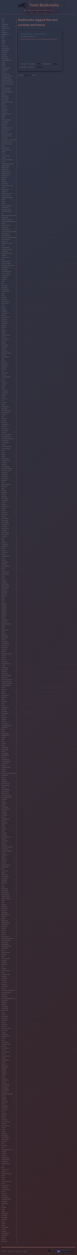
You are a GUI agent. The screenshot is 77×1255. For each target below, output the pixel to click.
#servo (4, 1038)
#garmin (4, 594)
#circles (4, 403)
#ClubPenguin (6, 78)
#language (5, 713)
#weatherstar (6, 1189)
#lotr (3, 745)
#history (4, 650)
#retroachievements (8, 990)
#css (3, 450)
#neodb (4, 829)
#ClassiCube (6, 74)
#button (4, 369)
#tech (3, 1104)
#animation (5, 289)
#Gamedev (5, 122)
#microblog (5, 789)
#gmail (4, 612)
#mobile (4, 803)
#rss (3, 1012)
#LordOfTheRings (7, 160)
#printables (5, 944)
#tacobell (5, 1102)
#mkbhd (4, 799)
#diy (3, 488)
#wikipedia (5, 1213)
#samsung (5, 1016)
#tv (3, 1147)
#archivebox (6, 301)
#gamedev (5, 588)
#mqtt (3, 817)
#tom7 (4, 1128)
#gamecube (5, 586)
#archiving (5, 303)
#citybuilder (5, 407)
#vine (3, 1177)
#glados (4, 608)
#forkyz (4, 564)
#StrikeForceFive (7, 243)
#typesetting (6, 1159)
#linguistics (5, 723)
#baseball (5, 323)
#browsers (5, 365)
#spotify (4, 1072)
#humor (4, 659)
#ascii (3, 307)
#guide (4, 634)
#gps (3, 626)
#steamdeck (6, 1084)
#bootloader (5, 357)
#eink (3, 510)
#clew (4, 414)
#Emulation (5, 98)
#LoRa (4, 158)
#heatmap (5, 648)
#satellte (4, 1020)
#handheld (5, 642)
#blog (3, 343)
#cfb (3, 387)
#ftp (3, 576)
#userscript (5, 1169)
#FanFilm (5, 106)
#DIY (3, 86)
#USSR (4, 255)
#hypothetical (6, 663)
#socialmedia (6, 1056)
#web (3, 1191)
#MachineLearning (8, 164)
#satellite (5, 1018)
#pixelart (4, 906)
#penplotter (5, 892)
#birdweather (6, 335)
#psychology (6, 952)
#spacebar (5, 1066)
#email (4, 516)
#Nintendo (5, 183)
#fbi (3, 540)
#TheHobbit (5, 247)
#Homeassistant (7, 134)
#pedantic (5, 889)
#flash (4, 554)
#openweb (5, 867)
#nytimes (4, 855)
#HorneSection (6, 136)
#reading (4, 978)
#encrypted (5, 524)
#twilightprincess (7, 1149)
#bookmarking (6, 353)
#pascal (4, 883)
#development (6, 484)
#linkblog (5, 727)
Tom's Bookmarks (38, 5)
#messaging (6, 785)
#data (3, 456)
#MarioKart (5, 168)
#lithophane (5, 735)
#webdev (4, 1195)
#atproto (4, 311)
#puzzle (4, 954)
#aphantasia (6, 291)
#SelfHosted (6, 229)
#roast (4, 1004)
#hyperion (5, 661)
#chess (4, 395)
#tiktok (4, 1124)
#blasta (4, 341)
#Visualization (6, 263)
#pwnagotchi (6, 958)
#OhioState (5, 189)
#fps (3, 570)
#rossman (5, 1010)
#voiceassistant (7, 1181)
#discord (4, 486)
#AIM (3, 42)
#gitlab (4, 606)
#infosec (4, 671)
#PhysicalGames (7, 205)
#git (3, 602)
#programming (6, 946)
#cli (3, 416)
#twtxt (4, 1155)
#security (5, 1030)
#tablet (4, 1100)
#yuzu (3, 1237)
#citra (3, 405)
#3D (3, 22)
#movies (23, 67)
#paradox (5, 879)
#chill (3, 397)
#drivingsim (5, 498)
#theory (4, 1118)
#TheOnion (5, 251)
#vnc (3, 1179)
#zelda (4, 1239)
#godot (4, 616)
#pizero (4, 910)
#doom (4, 494)
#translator (5, 1139)
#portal (4, 932)
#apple (4, 297)
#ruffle (4, 1014)
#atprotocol (5, 313)
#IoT (3, 146)
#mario (4, 757)
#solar (4, 1058)
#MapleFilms (6, 166)
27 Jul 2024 (24, 36)
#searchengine (6, 1028)
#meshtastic (6, 783)
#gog (3, 618)
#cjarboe (4, 409)
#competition (6, 436)
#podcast (5, 920)
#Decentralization (7, 92)
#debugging (5, 466)
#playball (5, 912)
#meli (3, 777)
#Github (4, 126)
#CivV (3, 72)
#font (3, 558)
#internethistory (7, 681)
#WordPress (5, 267)
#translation (5, 1137)
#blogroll (4, 347)
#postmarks (5, 936)
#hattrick (4, 646)
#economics (5, 506)
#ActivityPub (6, 48)
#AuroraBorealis (7, 60)
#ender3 (4, 526)
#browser (5, 363)
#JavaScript (5, 148)
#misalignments (7, 797)
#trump (4, 1141)
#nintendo (5, 841)
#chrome (4, 399)
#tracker (4, 1133)
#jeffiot (4, 697)
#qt (3, 966)
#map (3, 751)
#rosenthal (5, 1008)
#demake (5, 476)
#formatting (5, 566)
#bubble (4, 367)
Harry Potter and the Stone (33, 34)
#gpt (3, 628)
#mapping (5, 753)
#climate (4, 422)
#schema (5, 1024)
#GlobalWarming (7, 128)
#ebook (4, 504)
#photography (6, 898)
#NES (3, 179)
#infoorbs (5, 669)
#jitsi (3, 699)
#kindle (4, 709)
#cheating (5, 393)
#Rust (3, 223)
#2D (3, 20)
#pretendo (5, 942)
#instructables (6, 675)
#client (4, 420)
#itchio (4, 693)
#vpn (3, 1183)
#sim (3, 1040)
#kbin (3, 705)
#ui (3, 1165)
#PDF (3, 199)
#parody (4, 881)
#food (3, 560)
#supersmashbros (7, 1094)
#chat (3, 389)
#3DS (3, 30)
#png (3, 918)
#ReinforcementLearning (10, 215)
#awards (4, 319)
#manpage (5, 749)
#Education (5, 96)
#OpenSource (6, 195)
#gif (3, 598)
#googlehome (6, 624)
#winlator (5, 1217)
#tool (3, 1130)
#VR (3, 259)
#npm (3, 853)
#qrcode (4, 964)
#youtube (5, 1235)
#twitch (4, 1151)
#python (4, 962)
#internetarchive (7, 679)
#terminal (5, 1108)
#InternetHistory (7, 144)
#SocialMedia (6, 235)
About (32, 13)
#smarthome (6, 1052)
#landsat (4, 711)
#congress (5, 440)
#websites (5, 1203)
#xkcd (4, 1229)
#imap (4, 665)
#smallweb (5, 1048)
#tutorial (4, 1145)
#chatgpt (5, 391)
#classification (6, 410)
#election (5, 512)
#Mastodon (5, 169)
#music (4, 821)
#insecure (5, 673)
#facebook (5, 534)
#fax (3, 538)
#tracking (5, 1135)
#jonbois (4, 701)
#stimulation (6, 1086)
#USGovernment (7, 253)
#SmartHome (6, 233)
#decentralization (7, 468)
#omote (4, 861)
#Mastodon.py (6, 171)
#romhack (5, 1006)
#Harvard (5, 132)
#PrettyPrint (5, 207)
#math (4, 765)
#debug (4, 464)
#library (4, 721)
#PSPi (3, 203)
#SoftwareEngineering (9, 237)
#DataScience (6, 90)
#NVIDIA (4, 181)
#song (4, 1062)
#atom (4, 309)
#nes (3, 831)
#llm (3, 739)
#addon (4, 279)
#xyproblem (5, 1233)
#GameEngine (6, 120)
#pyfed (4, 960)
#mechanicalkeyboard (9, 773)
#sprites (4, 1074)
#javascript (5, 695)
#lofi (3, 741)
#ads (3, 281)
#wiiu (3, 1209)
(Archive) (36, 36)
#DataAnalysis (6, 88)
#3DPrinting (5, 28)
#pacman (5, 875)
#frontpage (5, 574)
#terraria (4, 1110)
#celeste (4, 383)
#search (4, 1026)
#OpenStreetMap (7, 197)
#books (4, 355)
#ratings (4, 976)
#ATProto (5, 46)
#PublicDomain (6, 211)
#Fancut (4, 108)
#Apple (4, 54)
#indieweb (5, 667)
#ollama (4, 859)
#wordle (4, 1219)
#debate (4, 462)
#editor (4, 508)
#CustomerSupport (8, 84)
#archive (4, 299)
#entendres (5, 528)
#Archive (4, 56)
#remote (4, 984)
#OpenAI (4, 191)
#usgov (4, 1171)
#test (3, 1112)
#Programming (6, 209)
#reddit (4, 980)
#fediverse (5, 544)
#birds (4, 333)
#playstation (6, 914)
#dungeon (5, 500)
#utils (3, 1175)
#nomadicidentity (7, 847)
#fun (3, 578)
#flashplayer (6, 556)
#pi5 (3, 902)
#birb (3, 329)
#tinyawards (5, 1126)
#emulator (5, 520)
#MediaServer (6, 173)
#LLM (3, 154)
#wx (3, 1221)
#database (5, 458)
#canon (4, 375)
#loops (4, 743)
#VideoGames (6, 261)
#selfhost (5, 1034)
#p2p (3, 873)
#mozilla (4, 815)
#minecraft (5, 793)
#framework (6, 572)
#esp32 (4, 530)
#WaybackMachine (8, 265)
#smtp (4, 1054)
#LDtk (4, 152)
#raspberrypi (6, 974)
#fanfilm (31, 64)
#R (2, 213)
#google (4, 622)
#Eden (4, 94)
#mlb (3, 801)
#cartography (6, 377)
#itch (3, 691)
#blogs (4, 349)
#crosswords (6, 448)
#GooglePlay (6, 130)
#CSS (3, 66)
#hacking (5, 636)
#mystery (5, 823)
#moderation (6, 809)
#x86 (3, 1223)
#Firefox (4, 112)
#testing (4, 1114)
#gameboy (5, 584)
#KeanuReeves (6, 150)
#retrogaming (6, 992)
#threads (4, 1120)
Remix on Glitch (66, 1251)
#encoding (5, 522)
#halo (3, 640)
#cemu (4, 385)
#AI (3, 38)
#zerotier (4, 1241)
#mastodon (5, 763)
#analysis (5, 285)
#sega (4, 1032)
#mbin (4, 771)
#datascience (6, 460)
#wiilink (4, 1207)
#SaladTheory (6, 225)
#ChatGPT (5, 70)
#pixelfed (5, 908)
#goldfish (5, 620)
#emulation (5, 518)
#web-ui (4, 1193)
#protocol (5, 948)
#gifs (3, 600)
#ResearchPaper (7, 219)
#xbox (4, 1225)
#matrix (4, 769)
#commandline (6, 434)
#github (4, 604)
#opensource (6, 865)
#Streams (5, 241)
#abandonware (6, 271)
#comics (4, 432)
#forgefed (5, 562)
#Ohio (3, 187)
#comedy (23, 64)
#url (3, 1167)
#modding (5, 807)
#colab (4, 426)
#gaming (4, 592)
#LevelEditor (6, 156)
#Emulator (5, 100)
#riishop (4, 1002)
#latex (4, 715)
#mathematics (6, 767)
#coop (4, 444)
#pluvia (4, 916)
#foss (3, 568)
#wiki (3, 1211)
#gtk (3, 632)
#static (4, 1078)
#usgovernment (7, 1173)
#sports (4, 1070)
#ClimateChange (7, 76)
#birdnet (4, 331)
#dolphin (4, 492)
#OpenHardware (7, 193)
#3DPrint (4, 26)
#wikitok (4, 1215)
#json (3, 703)
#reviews (4, 1000)
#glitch (4, 610)
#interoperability (7, 683)
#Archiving (5, 58)
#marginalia (5, 755)
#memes (4, 781)
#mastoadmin (6, 761)
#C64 (3, 62)
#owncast (5, 871)
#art (3, 305)
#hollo (4, 651)
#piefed (4, 904)
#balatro (4, 321)
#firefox (4, 550)
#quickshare (6, 970)
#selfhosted (5, 1036)
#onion (4, 863)
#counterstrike (6, 446)
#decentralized (6, 470)
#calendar (5, 373)
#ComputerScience (8, 82)
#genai (4, 596)
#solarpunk (5, 1060)
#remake (31, 67)
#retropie (4, 996)
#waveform (5, 1185)
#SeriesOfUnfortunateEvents (11, 231)
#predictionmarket (7, 938)
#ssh (3, 1076)
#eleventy (5, 514)
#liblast (4, 719)
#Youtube (5, 269)
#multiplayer (6, 819)
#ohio (3, 857)
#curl (3, 452)
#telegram (5, 1106)
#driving (4, 496)
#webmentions (6, 1199)
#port (3, 930)
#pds (3, 887)
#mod (3, 805)
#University (5, 257)
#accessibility (6, 273)
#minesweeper (6, 795)
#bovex (4, 361)
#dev (3, 482)
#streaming (5, 1090)
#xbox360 (5, 1227)
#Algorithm (5, 50)
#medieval (5, 775)
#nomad (4, 845)
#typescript (5, 1157)
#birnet (4, 337)
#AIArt (4, 40)
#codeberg (5, 424)
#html (3, 657)
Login (45, 13)
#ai (3, 283)
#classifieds (5, 412)
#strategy (5, 1088)
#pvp (3, 956)
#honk (4, 655)
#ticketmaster (6, 1122)
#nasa (4, 827)
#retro (4, 988)
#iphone (4, 689)
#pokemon (5, 924)
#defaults (5, 474)
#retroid (4, 994)
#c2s (3, 371)
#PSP (3, 201)
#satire (4, 1022)
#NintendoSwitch (7, 185)
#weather (5, 1187)
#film (3, 548)
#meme (4, 779)
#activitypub (5, 275)
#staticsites (5, 1080)
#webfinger (5, 1197)
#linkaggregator (7, 725)
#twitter (4, 1153)
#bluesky (4, 351)
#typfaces (5, 1161)
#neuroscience (6, 837)
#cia (3, 401)
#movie (4, 811)
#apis (3, 295)
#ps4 (3, 950)
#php (3, 900)
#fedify (4, 542)
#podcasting (6, 922)
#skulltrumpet (6, 1044)
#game (4, 582)
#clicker (4, 418)
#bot (3, 359)
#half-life (5, 638)
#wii (3, 1205)
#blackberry (5, 339)
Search (38, 13)
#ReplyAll (5, 217)
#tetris (4, 1116)
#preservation (6, 940)
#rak (3, 972)
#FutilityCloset (6, 114)
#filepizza (5, 546)
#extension (5, 532)
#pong (4, 928)
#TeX (3, 245)
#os (3, 869)
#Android (4, 52)
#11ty (3, 18)
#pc (3, 885)
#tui (3, 1143)
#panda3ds (5, 877)
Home (4, 1251)
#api (3, 293)
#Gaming (4, 124)
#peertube (5, 891)
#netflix (4, 833)
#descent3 (5, 478)
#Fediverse (5, 110)
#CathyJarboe (6, 68)
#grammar (5, 630)
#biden (4, 325)
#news (4, 839)
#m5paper (5, 747)
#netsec (4, 835)
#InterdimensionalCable (9, 140)
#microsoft (5, 791)
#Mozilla (4, 177)
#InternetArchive (7, 142)
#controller (5, 442)
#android (4, 287)
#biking (4, 327)
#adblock (5, 277)
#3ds (3, 36)
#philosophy (5, 896)
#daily (3, 454)
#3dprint (4, 32)
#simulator (5, 1042)
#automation (6, 317)
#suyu (3, 1096)
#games (4, 590)
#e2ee (4, 502)
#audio (4, 315)
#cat (3, 379)
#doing (4, 490)
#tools (4, 1132)
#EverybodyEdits (7, 102)
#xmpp (4, 1231)
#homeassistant (7, 653)
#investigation (6, 685)
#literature (5, 733)
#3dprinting (5, 34)
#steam (4, 1082)
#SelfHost (5, 227)
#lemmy (4, 717)
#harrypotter (46, 64)
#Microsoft (5, 175)
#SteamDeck (6, 239)
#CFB (3, 64)
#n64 (3, 825)
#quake (4, 968)
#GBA (3, 116)
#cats (3, 381)
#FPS (3, 104)
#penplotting (6, 894)
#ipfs (3, 687)
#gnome (4, 614)
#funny (4, 580)
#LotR (3, 162)
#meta (4, 787)
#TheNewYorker (7, 249)
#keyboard (5, 707)
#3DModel (5, 24)
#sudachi (4, 1092)
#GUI (3, 118)
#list (3, 731)
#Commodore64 (7, 80)
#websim (4, 1201)
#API (3, 44)
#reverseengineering (8, 998)
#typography (6, 1163)
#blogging (5, 345)
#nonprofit (5, 849)
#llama (4, 737)
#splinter (4, 1068)
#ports (4, 934)
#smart (4, 1050)
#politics (4, 926)
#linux (4, 729)
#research (5, 986)
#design (4, 480)
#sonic (4, 1064)
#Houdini (4, 138)
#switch (4, 1098)
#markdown (5, 759)
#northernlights (7, 851)
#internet (4, 677)
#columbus (5, 428)
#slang (4, 1046)
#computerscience (8, 438)
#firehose (5, 552)
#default (4, 472)
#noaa (4, 843)
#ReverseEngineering (8, 221)
